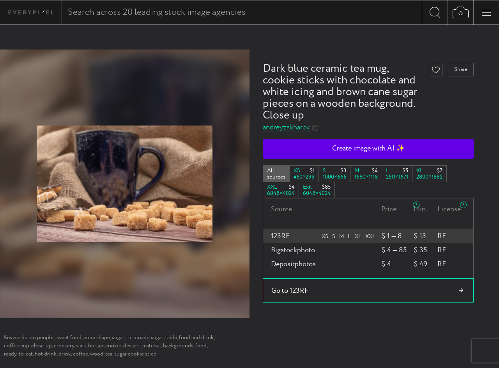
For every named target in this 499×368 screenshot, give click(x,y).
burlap (95, 346)
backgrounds (178, 346)
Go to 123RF (289, 291)
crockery (64, 346)
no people (41, 337)
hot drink (46, 354)
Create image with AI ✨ (368, 148)
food (201, 346)
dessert (131, 346)
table (171, 337)
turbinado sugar (144, 337)
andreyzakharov (286, 127)
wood (96, 354)
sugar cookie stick (135, 354)
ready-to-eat (18, 354)
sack (81, 346)
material (151, 346)
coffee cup (16, 346)
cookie (113, 346)
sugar (118, 337)
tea (108, 354)
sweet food (68, 337)
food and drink (196, 337)
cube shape (96, 337)
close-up (41, 346)
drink (64, 354)
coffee (80, 354)
